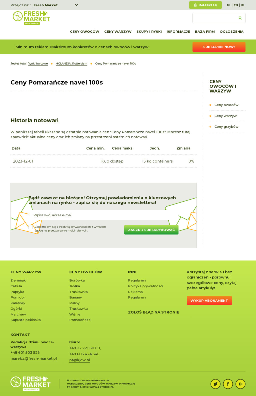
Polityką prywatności (73, 226)
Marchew (18, 314)
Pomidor (17, 297)
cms (85, 387)
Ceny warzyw (118, 32)
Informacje (178, 32)
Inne (133, 272)
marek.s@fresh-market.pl (33, 358)
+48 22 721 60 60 (84, 348)
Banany (75, 297)
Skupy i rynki (149, 32)
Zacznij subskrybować (151, 230)
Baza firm (205, 32)
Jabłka (74, 286)
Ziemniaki (18, 280)
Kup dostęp (112, 161)
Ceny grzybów (226, 126)
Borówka (77, 280)
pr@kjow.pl (79, 360)
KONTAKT (20, 334)
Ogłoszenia (232, 32)
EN (236, 5)
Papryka (17, 292)
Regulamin (137, 280)
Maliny (74, 303)
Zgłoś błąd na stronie (153, 312)
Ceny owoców (84, 32)
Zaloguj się (208, 5)
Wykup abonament (209, 300)
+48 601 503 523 (25, 352)
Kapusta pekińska (25, 320)
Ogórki (16, 308)
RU (243, 5)
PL (228, 5)
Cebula (16, 286)
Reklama (135, 292)
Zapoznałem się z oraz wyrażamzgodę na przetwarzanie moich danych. (70, 228)
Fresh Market (46, 5)
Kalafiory (17, 303)
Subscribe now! (219, 47)
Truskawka (78, 292)
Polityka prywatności (145, 286)
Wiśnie (74, 314)
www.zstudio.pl (102, 387)
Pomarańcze (80, 320)
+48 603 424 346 (84, 354)
